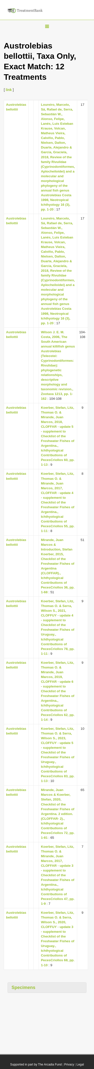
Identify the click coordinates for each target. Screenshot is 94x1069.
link (9, 90)
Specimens (23, 987)
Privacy (69, 1064)
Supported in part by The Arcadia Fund (36, 1064)
